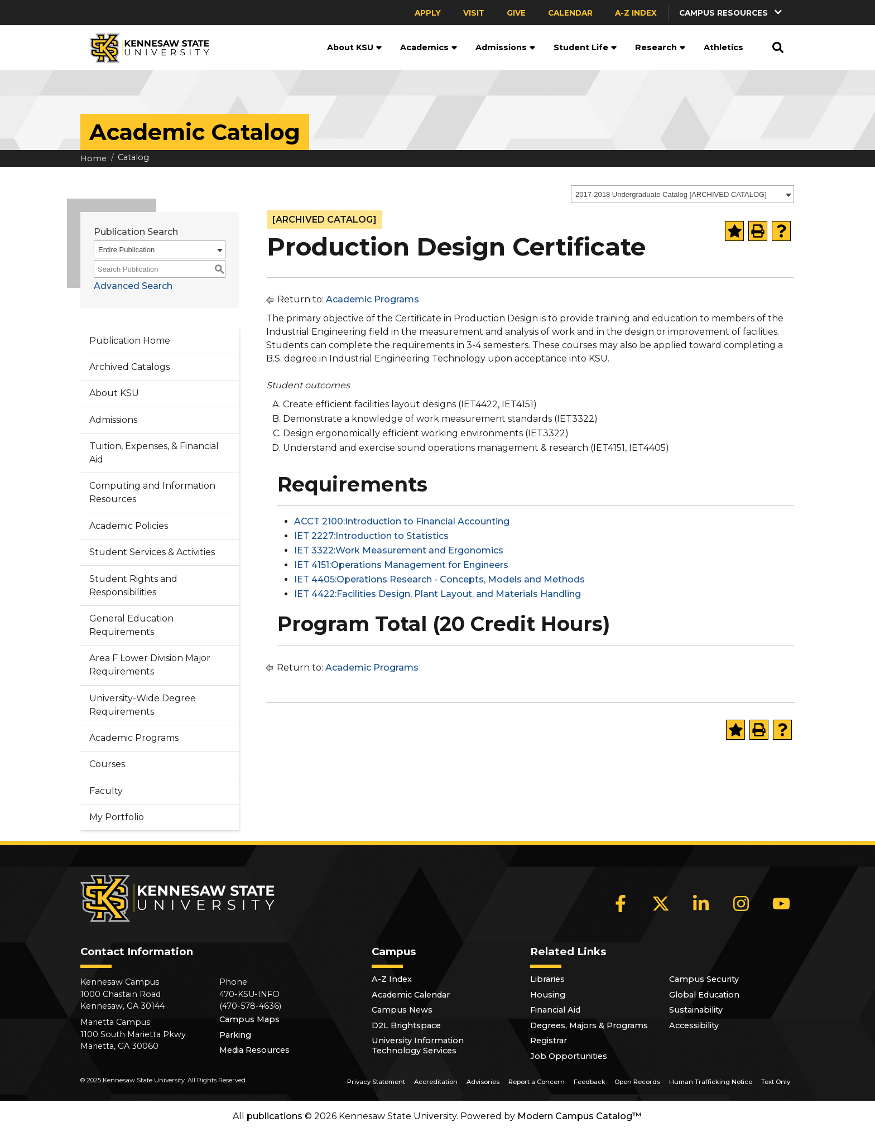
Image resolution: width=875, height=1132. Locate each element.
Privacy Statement (376, 1082)
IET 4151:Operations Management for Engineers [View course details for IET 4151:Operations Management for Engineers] (401, 565)
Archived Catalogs (129, 367)
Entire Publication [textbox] (126, 249)
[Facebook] (620, 903)
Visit (473, 12)
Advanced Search (133, 286)
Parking (235, 1035)
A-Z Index (636, 12)
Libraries (547, 979)
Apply (428, 12)
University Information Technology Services (418, 1045)
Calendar (570, 12)
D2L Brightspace (406, 1025)
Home (93, 158)
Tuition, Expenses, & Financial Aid (154, 453)
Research (660, 47)
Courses (107, 764)
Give (516, 12)
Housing (547, 995)
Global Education (704, 995)
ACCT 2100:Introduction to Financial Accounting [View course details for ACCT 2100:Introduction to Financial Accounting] (401, 521)
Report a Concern (536, 1082)
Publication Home (129, 340)
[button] (731, 12)
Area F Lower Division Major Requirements (149, 665)
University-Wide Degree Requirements (142, 705)
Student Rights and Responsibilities (133, 586)
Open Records (637, 1082)
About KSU (354, 47)
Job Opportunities (568, 1056)
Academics (429, 47)
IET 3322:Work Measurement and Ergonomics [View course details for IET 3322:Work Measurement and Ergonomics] (398, 550)
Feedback (589, 1082)
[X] (660, 903)
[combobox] (682, 194)
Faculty (106, 791)
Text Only (775, 1082)
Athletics (723, 47)
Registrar (548, 1040)
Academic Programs (134, 738)
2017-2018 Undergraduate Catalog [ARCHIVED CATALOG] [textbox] (671, 194)
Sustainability (696, 1010)
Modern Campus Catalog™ (579, 1116)
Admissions (505, 47)
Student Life (585, 47)
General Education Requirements (131, 625)
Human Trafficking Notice (710, 1082)
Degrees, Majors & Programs (589, 1025)
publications (274, 1116)
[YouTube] (781, 903)
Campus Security (704, 979)
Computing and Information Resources (152, 492)
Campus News (402, 1010)
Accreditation (436, 1082)
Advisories (483, 1082)
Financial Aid (555, 1010)
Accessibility (694, 1025)
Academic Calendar (411, 995)
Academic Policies (128, 526)
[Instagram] (741, 903)
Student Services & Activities (152, 552)
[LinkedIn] (701, 903)
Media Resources (254, 1050)
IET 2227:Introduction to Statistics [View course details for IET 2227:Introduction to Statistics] (371, 536)
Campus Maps (249, 1019)
